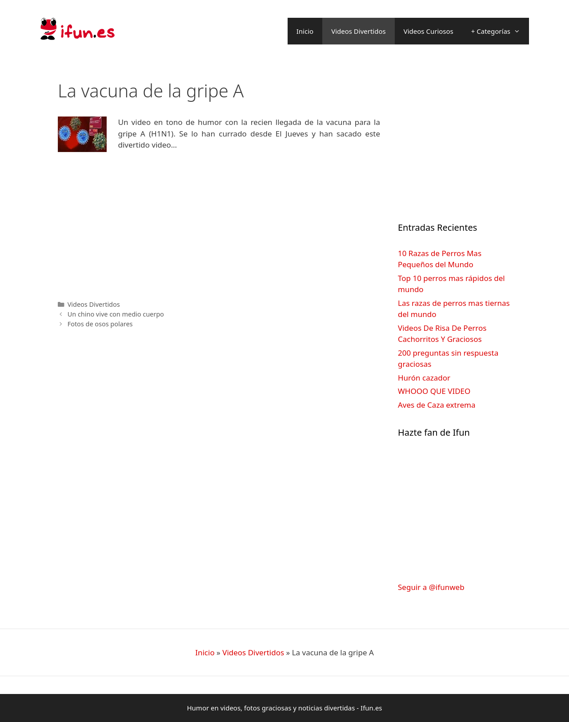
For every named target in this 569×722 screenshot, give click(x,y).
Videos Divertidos (358, 31)
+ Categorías (500, 31)
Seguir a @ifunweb (431, 587)
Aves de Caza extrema (436, 405)
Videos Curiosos (428, 31)
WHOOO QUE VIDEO (434, 391)
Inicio (305, 31)
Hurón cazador (424, 378)
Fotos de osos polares (100, 324)
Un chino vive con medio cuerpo (116, 314)
